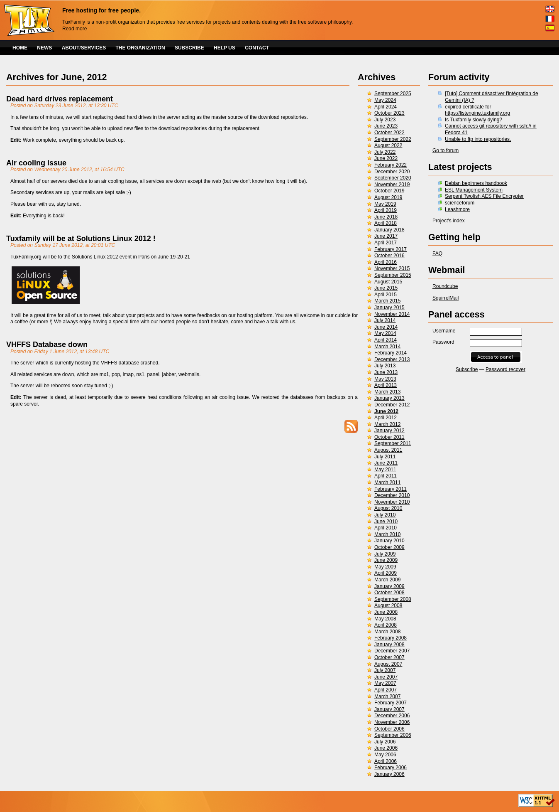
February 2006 (390, 767)
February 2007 (390, 703)
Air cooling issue (36, 163)
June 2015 (386, 288)
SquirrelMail (445, 298)
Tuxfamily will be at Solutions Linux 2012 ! (81, 238)
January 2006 (389, 774)
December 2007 (392, 651)
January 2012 (389, 430)
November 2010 (392, 502)
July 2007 (384, 670)
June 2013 (386, 372)
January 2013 (389, 398)
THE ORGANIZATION (140, 48)
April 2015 (385, 295)
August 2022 (388, 145)
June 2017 (386, 236)
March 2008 (387, 632)
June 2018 (386, 217)
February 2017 (390, 249)
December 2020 (392, 172)
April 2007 (385, 690)
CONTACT (257, 48)
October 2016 (389, 255)
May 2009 (385, 567)
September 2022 (392, 139)
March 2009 (387, 580)
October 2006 (389, 729)
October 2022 (389, 132)
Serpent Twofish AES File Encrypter (484, 196)
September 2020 (392, 178)
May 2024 (385, 100)
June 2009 (386, 560)
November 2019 (392, 184)
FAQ (437, 253)
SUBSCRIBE (189, 48)
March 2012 (387, 424)
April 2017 (385, 243)
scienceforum (459, 203)
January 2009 (389, 586)
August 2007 (388, 664)
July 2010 (384, 515)
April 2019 (385, 210)
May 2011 (385, 469)
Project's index (448, 221)
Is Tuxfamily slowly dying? (473, 120)
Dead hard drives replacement (59, 99)
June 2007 (386, 677)
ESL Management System (474, 190)
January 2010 (389, 541)
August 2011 (388, 450)
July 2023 (384, 120)
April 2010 (385, 528)
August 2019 (388, 197)
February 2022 (390, 165)
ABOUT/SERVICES (84, 48)
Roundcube (445, 286)
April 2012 (385, 418)
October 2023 (389, 113)
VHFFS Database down (47, 344)
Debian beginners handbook (476, 183)
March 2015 (387, 301)
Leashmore (457, 209)
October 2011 (389, 437)
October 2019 (389, 191)
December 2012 (392, 405)
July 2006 (384, 742)
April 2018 (385, 223)
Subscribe (467, 369)
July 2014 (384, 320)
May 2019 (385, 204)
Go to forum (445, 150)
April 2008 (385, 625)
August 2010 (388, 508)
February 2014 (390, 353)
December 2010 (392, 495)
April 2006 (385, 761)
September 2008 (392, 599)
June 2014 (386, 327)
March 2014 (387, 346)
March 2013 (387, 392)
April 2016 (385, 262)
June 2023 (386, 126)
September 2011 (392, 443)
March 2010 (387, 534)
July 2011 (384, 457)
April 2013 (385, 385)
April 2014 (385, 340)
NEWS (44, 48)
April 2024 (385, 107)
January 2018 (389, 230)
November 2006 (392, 722)
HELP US (224, 48)
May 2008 (385, 619)
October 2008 (389, 592)
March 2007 (387, 696)
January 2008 (389, 644)
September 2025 (392, 93)
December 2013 (392, 359)
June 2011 (386, 463)
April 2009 (385, 573)
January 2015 (389, 307)
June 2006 (386, 748)
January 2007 (389, 709)
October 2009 (389, 547)
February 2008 (390, 638)
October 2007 (389, 657)
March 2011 (387, 482)
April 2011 (385, 476)
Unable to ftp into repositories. (478, 139)
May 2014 (385, 333)
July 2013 (384, 366)
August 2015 (388, 282)
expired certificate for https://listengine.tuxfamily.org (477, 110)
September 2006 (392, 735)
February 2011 (390, 489)
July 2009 (384, 554)
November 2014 (392, 314)
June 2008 (386, 612)
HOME (19, 48)
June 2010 (386, 521)
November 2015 (392, 268)
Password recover (505, 369)
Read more (74, 29)
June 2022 (386, 158)
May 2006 (385, 755)
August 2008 (388, 605)
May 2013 (385, 379)
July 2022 (384, 152)
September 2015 (392, 275)
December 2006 (392, 715)
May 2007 (385, 683)
